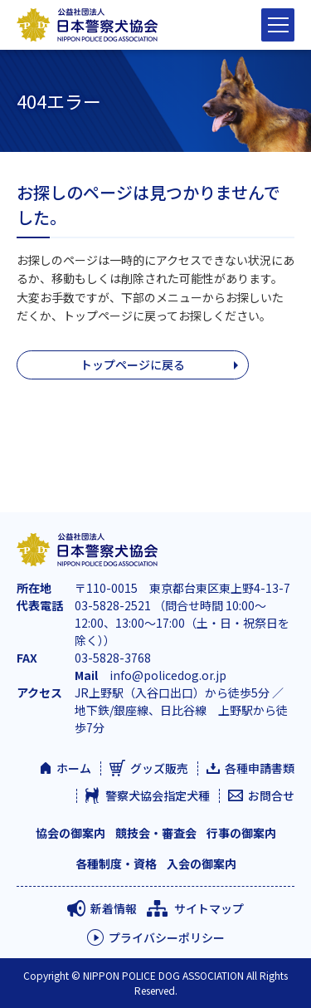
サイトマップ (209, 908)
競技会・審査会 (156, 833)
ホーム (73, 768)
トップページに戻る (132, 364)
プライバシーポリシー (167, 937)
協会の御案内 (70, 833)
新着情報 (113, 908)
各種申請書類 (259, 768)
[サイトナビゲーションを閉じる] (277, 25)
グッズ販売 (159, 768)
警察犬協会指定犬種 (157, 795)
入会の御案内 (201, 863)
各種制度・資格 (116, 863)
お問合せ (271, 795)
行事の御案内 (241, 833)
